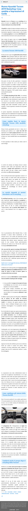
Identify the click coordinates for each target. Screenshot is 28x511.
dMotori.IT (5, 1)
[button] (2, 18)
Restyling (12, 493)
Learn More (12, 509)
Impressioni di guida (5, 493)
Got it (17, 509)
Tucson (16, 493)
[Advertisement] (14, 222)
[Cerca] (26, 1)
